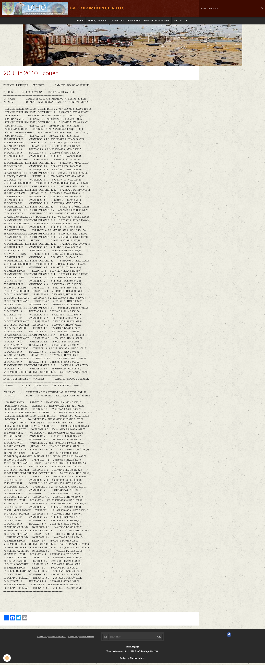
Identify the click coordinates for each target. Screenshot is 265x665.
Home (78, 21)
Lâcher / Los (117, 21)
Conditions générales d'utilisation (51, 638)
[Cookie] (7, 658)
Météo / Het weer (96, 21)
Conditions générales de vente (81, 638)
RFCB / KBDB (182, 21)
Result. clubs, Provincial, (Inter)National (149, 21)
